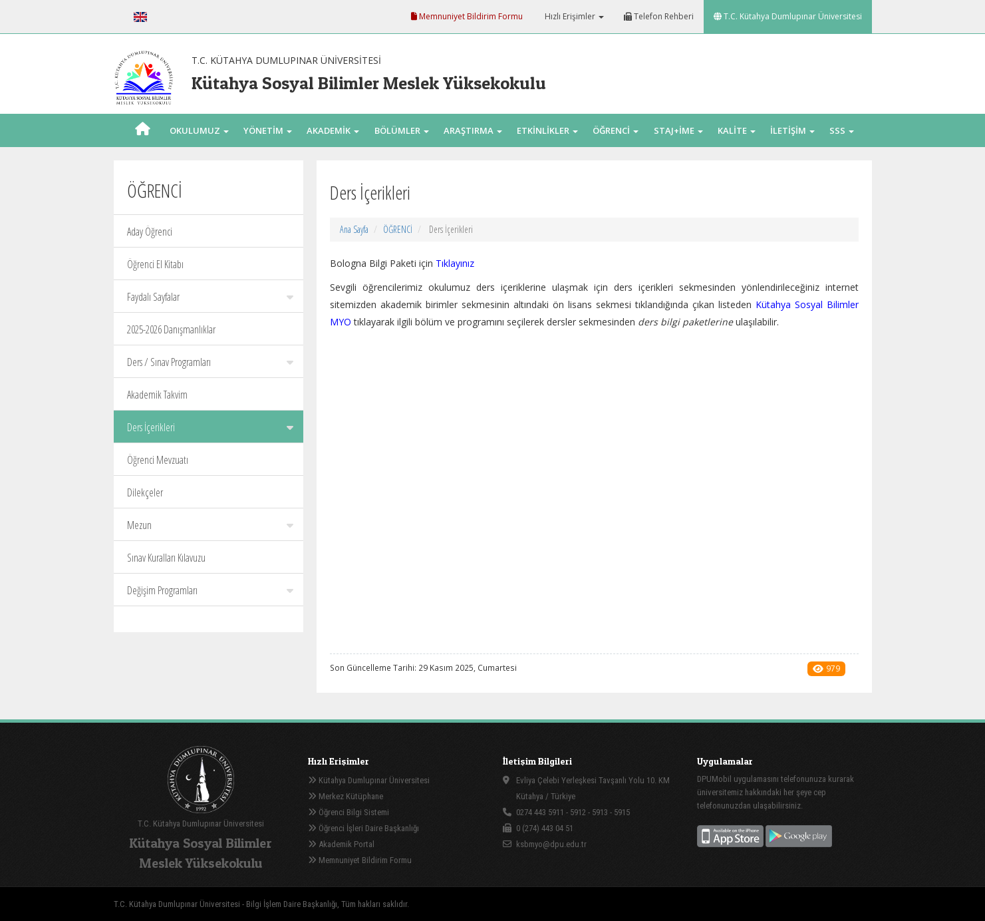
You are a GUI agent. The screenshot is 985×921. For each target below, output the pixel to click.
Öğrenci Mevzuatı (157, 460)
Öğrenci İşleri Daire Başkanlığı (363, 828)
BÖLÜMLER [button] (401, 130)
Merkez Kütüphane (345, 796)
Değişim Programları (210, 590)
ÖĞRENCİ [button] (615, 130)
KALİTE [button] (737, 130)
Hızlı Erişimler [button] (573, 16)
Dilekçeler (145, 492)
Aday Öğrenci (149, 231)
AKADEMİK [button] (333, 130)
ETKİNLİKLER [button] (547, 130)
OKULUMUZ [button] (199, 130)
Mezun (210, 525)
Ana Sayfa (354, 229)
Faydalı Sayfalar (210, 296)
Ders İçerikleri (210, 427)
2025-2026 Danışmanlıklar (171, 329)
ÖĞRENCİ (397, 229)
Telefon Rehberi (659, 16)
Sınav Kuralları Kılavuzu (166, 557)
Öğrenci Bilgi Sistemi (348, 812)
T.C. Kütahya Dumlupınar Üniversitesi (788, 16)
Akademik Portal (341, 844)
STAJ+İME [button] (678, 130)
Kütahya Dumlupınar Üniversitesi (369, 780)
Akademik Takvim (157, 394)
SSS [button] (841, 130)
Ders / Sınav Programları (210, 362)
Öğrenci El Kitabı (155, 264)
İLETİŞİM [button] (792, 130)
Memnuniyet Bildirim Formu (467, 16)
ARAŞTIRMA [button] (473, 130)
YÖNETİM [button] (267, 130)
